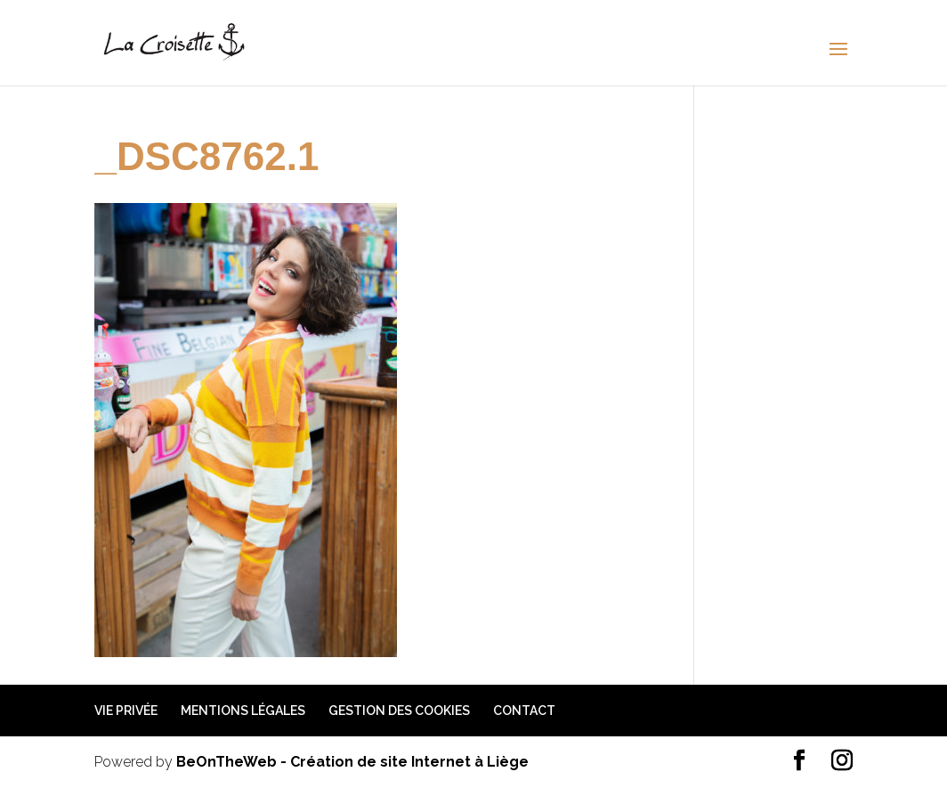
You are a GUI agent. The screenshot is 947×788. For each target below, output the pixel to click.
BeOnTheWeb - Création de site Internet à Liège (352, 761)
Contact (524, 710)
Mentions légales (243, 710)
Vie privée (126, 710)
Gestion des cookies (399, 710)
